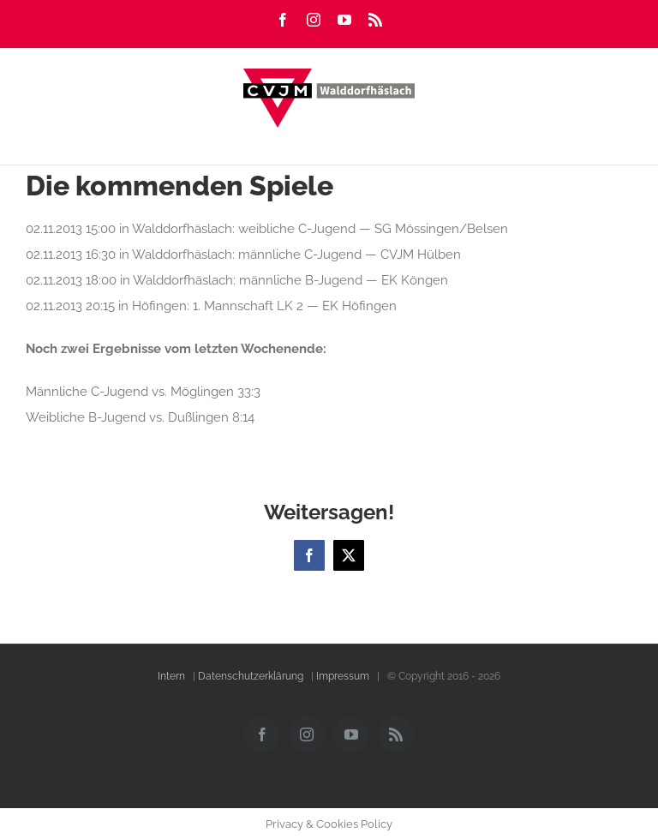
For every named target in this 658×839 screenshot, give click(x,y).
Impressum (342, 676)
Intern (171, 676)
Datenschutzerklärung (250, 676)
